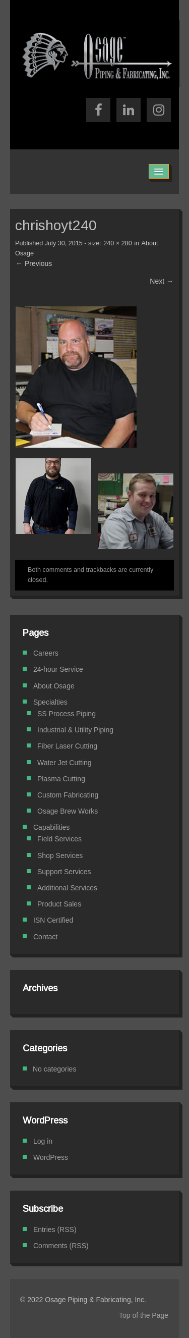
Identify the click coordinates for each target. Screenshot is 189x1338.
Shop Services (60, 855)
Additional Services (67, 888)
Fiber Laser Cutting (67, 746)
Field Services (59, 839)
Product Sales (59, 904)
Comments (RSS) (61, 1246)
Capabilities (51, 827)
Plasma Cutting (61, 779)
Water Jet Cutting (64, 763)
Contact (45, 937)
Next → (161, 281)
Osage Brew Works (67, 811)
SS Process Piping (66, 714)
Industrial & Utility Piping (75, 730)
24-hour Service (58, 669)
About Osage (54, 686)
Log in (42, 1141)
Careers (45, 653)
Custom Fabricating (67, 795)
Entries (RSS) (55, 1229)
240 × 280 (117, 243)
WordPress (50, 1157)
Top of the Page (143, 1315)
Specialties (50, 702)
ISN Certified (53, 920)
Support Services (64, 872)
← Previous (34, 263)
